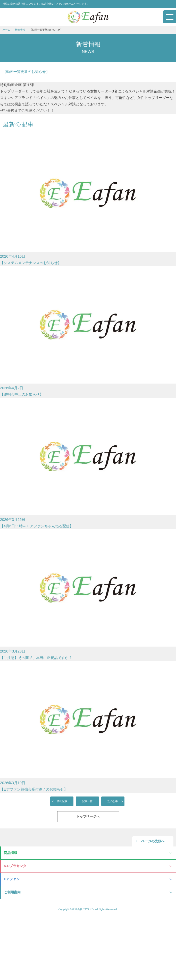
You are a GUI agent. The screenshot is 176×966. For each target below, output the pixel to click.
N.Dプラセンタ (15, 866)
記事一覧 (87, 801)
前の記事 (62, 801)
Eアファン (12, 879)
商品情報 (10, 853)
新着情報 (20, 29)
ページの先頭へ (153, 841)
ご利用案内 (12, 892)
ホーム (6, 29)
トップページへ (88, 816)
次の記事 (112, 801)
